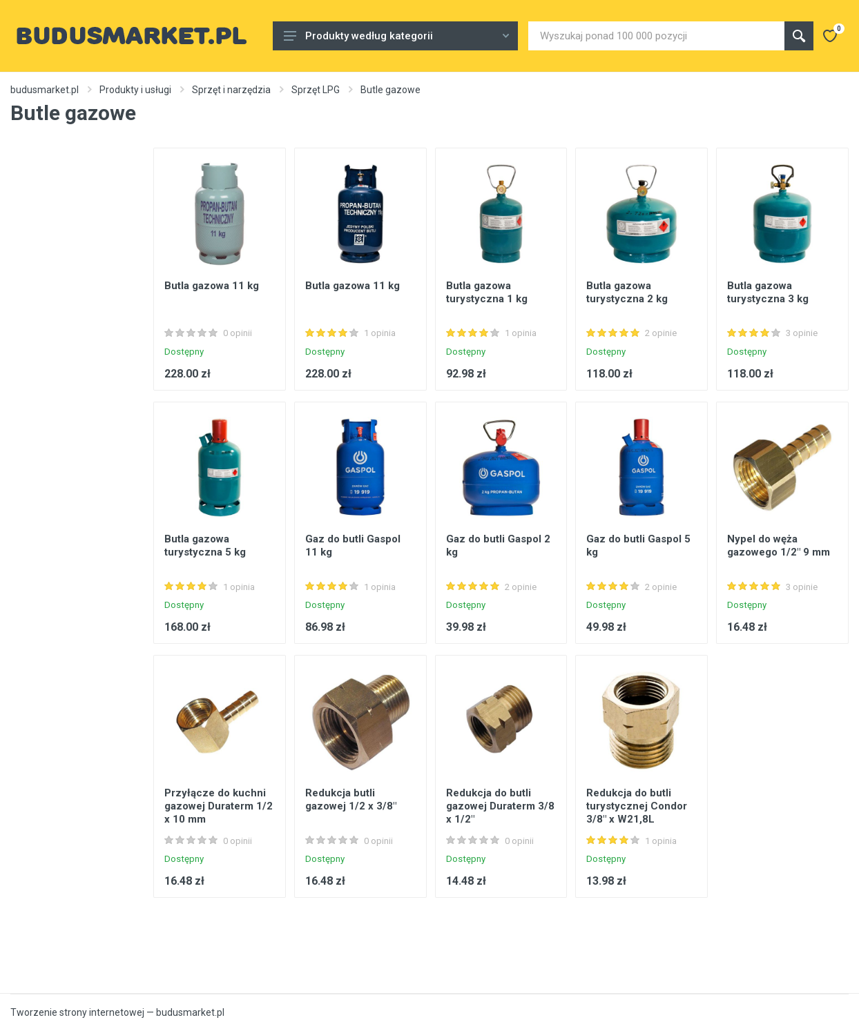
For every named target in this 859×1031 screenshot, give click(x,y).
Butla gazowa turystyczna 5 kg (205, 545)
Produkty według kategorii (396, 36)
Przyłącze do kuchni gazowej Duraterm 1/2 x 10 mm (218, 806)
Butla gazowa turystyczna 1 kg (487, 292)
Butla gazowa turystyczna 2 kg (627, 292)
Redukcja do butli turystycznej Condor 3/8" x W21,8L (636, 806)
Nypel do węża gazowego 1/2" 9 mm (778, 545)
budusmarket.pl (44, 89)
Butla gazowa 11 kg (211, 285)
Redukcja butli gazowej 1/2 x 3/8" (350, 799)
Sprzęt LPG (315, 89)
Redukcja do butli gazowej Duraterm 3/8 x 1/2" (500, 806)
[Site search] (656, 35)
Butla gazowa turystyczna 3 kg (768, 292)
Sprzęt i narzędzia (231, 89)
